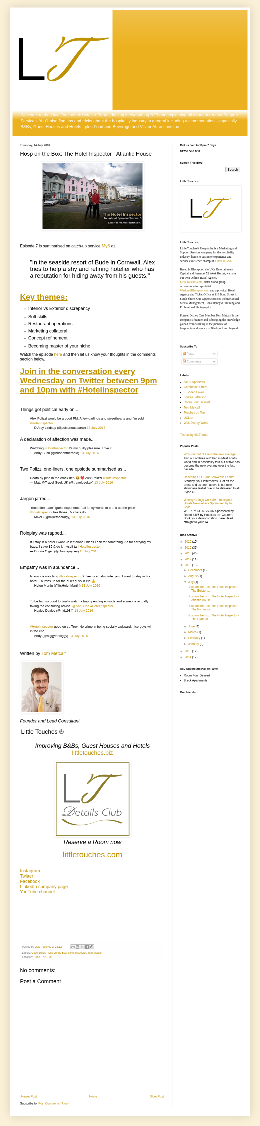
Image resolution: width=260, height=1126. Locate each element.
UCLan (188, 418)
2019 (188, 547)
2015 (188, 651)
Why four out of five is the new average (210, 454)
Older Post (157, 1096)
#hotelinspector (41, 512)
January (194, 644)
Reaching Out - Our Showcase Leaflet (209, 477)
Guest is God (223, 261)
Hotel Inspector (77, 952)
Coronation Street (195, 387)
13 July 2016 (96, 428)
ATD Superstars (194, 382)
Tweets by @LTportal (194, 435)
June (192, 626)
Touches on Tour (195, 412)
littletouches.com (92, 854)
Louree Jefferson (195, 397)
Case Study (38, 952)
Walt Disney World (196, 423)
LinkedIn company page (44, 886)
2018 (188, 553)
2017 (188, 559)
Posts (188, 353)
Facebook (30, 881)
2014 (188, 657)
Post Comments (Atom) (54, 1103)
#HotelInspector (41, 423)
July (191, 582)
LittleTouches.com (191, 282)
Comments (192, 361)
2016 (188, 565)
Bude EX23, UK (43, 956)
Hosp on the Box (57, 952)
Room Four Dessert (197, 402)
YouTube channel (37, 891)
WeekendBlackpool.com (194, 290)
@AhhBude (80, 606)
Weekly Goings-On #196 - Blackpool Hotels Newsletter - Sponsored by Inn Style (209, 503)
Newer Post (29, 1096)
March (193, 632)
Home (93, 1096)
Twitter (26, 876)
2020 (188, 541)
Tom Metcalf (54, 653)
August (193, 576)
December (195, 570)
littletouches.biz (92, 752)
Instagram (30, 870)
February (194, 638)
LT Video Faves (194, 392)
